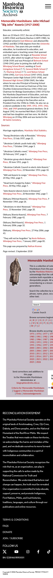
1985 (32, 339)
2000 (32, 348)
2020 (32, 359)
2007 (45, 350)
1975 (32, 333)
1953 (34, 105)
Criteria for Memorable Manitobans (28, 388)
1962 (46, 105)
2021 (38, 359)
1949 (29, 105)
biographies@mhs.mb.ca (28, 383)
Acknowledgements (32, 393)
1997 (45, 345)
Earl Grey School (22, 74)
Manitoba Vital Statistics (35, 130)
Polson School (39, 57)
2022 (45, 359)
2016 (38, 356)
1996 (38, 345)
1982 (45, 336)
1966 (5, 108)
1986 (38, 339)
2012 (45, 353)
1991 (38, 342)
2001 (38, 348)
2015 (32, 356)
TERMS (5, 574)
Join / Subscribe (13, 538)
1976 (38, 333)
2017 (45, 356)
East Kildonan (26, 41)
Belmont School (41, 60)
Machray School (14, 72)
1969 (15, 108)
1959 (40, 105)
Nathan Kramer (35, 246)
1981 (38, 336)
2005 (32, 350)
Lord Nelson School (35, 72)
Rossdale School (39, 55)
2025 (32, 362)
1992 (45, 342)
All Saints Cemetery (12, 120)
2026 (38, 362)
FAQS (6, 525)
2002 (45, 348)
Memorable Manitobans (16, 21)
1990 (32, 342)
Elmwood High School (13, 80)
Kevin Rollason (38, 238)
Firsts (18, 393)
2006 (36, 25)
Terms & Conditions (16, 519)
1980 (32, 336)
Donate (7, 532)
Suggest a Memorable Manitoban (28, 390)
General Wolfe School (35, 69)
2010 (32, 353)
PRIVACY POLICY (41, 572)
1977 (45, 333)
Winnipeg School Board (13, 66)
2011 (38, 353)
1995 (32, 345)
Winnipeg (7, 117)
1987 (45, 339)
